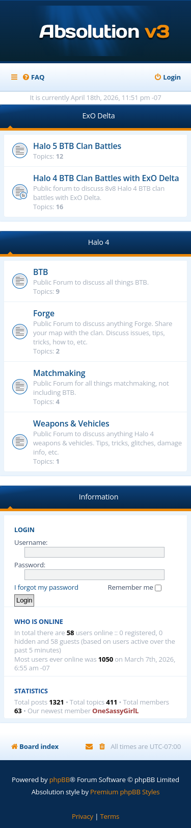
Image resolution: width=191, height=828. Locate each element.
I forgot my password (46, 587)
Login (24, 529)
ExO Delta (99, 115)
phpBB (59, 779)
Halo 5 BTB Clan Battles (77, 146)
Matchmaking (59, 373)
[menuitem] (33, 77)
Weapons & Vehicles (71, 423)
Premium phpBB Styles (124, 791)
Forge (43, 313)
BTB (40, 272)
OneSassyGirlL (115, 710)
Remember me (134, 587)
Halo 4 (99, 242)
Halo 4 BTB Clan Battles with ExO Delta (106, 178)
